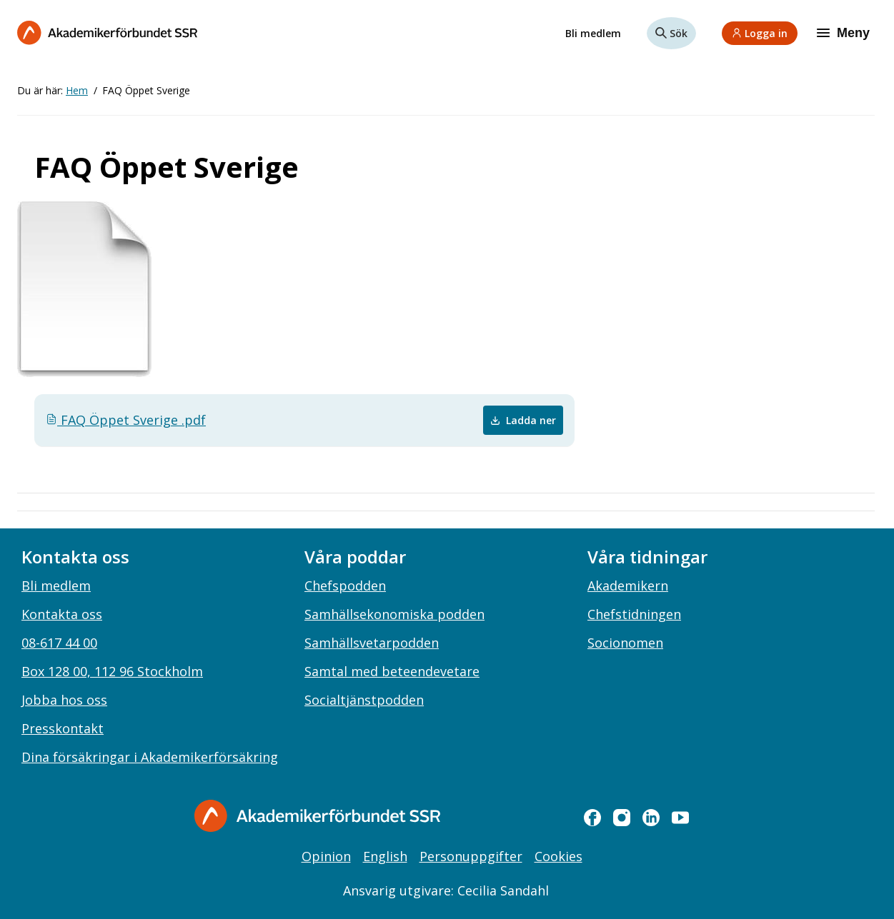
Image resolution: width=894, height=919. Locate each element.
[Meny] (845, 33)
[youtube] (680, 817)
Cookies (558, 856)
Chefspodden (345, 585)
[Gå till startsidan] (317, 816)
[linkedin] (651, 817)
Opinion (326, 856)
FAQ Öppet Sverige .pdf (126, 419)
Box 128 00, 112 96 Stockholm (112, 671)
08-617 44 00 (59, 642)
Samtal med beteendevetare (392, 671)
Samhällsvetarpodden (371, 642)
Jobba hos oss (64, 699)
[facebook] (592, 817)
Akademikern (627, 585)
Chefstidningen (634, 614)
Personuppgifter (470, 856)
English (385, 856)
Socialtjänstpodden (364, 699)
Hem (77, 90)
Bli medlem (593, 33)
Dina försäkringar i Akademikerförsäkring (149, 756)
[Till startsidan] (107, 32)
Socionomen (625, 642)
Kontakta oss (61, 614)
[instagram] (621, 817)
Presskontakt (62, 728)
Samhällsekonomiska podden (394, 614)
